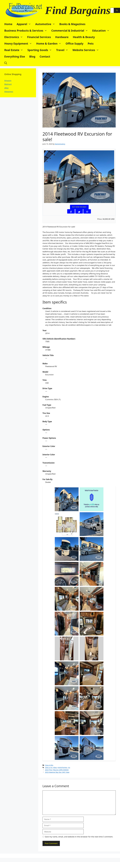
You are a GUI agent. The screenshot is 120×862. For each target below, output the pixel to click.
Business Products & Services (26, 30)
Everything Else (14, 56)
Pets (91, 43)
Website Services (86, 50)
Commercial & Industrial (70, 30)
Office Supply (74, 43)
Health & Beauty (84, 37)
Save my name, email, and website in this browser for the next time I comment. (79, 836)
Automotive (46, 24)
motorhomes (62, 767)
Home (8, 24)
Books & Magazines (72, 24)
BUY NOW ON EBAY (79, 207)
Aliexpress (8, 91)
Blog (32, 56)
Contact (45, 56)
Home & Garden (50, 43)
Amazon (7, 80)
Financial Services (39, 37)
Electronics (14, 37)
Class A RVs (49, 765)
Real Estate (14, 50)
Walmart (8, 84)
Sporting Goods (40, 50)
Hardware (62, 37)
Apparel (25, 24)
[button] (5, 63)
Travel (63, 50)
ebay (55, 767)
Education (102, 30)
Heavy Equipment (19, 43)
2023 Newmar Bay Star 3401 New (57, 772)
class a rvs (48, 767)
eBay (6, 88)
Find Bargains (77, 10)
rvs (69, 767)
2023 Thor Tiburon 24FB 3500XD (57, 770)
